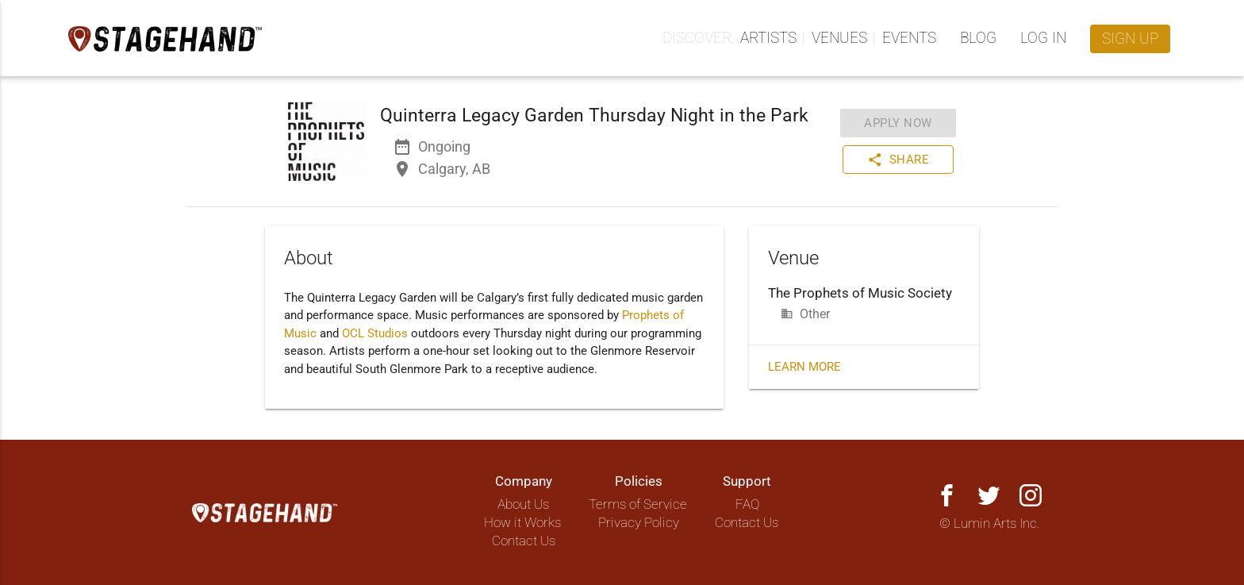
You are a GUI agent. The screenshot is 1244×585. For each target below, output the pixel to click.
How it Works (522, 522)
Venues (839, 38)
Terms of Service (638, 504)
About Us (523, 504)
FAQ (747, 504)
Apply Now (898, 123)
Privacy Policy (638, 522)
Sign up (1130, 39)
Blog (978, 38)
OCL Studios (375, 333)
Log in (1043, 38)
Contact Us (523, 540)
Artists (768, 38)
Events (909, 38)
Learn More (804, 367)
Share (898, 159)
